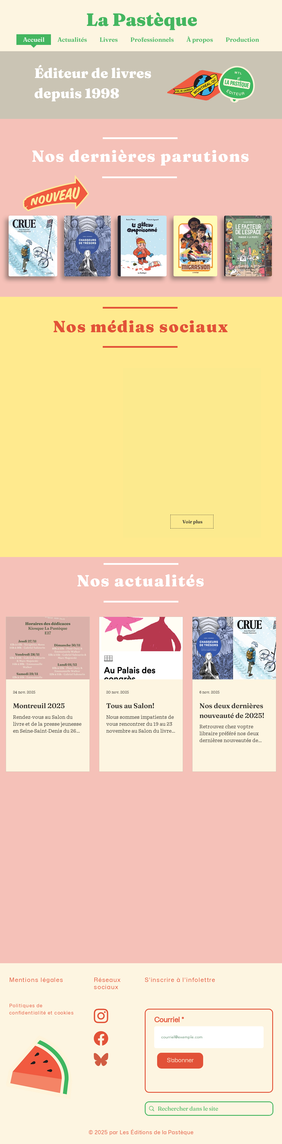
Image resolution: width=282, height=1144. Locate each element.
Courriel (167, 1020)
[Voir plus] (192, 522)
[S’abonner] (180, 1061)
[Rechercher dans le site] (209, 1108)
